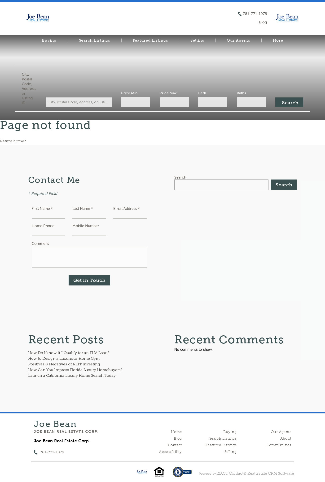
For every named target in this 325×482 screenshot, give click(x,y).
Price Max (168, 93)
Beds (202, 93)
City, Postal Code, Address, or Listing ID (29, 88)
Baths (241, 93)
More (278, 40)
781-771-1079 (255, 14)
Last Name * (82, 208)
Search (180, 177)
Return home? (13, 141)
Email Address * (126, 208)
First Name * (42, 208)
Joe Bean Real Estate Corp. (66, 431)
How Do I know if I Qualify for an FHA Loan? (68, 353)
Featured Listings (150, 40)
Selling (197, 40)
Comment (40, 243)
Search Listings (94, 40)
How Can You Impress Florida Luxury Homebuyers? (75, 370)
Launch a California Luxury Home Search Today (72, 375)
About (285, 438)
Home (176, 432)
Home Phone (43, 225)
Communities (279, 445)
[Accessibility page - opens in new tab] (182, 474)
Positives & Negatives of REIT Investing (64, 364)
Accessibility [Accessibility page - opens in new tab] (170, 452)
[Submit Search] (289, 102)
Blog (178, 438)
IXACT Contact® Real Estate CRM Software (255, 473)
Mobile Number (85, 225)
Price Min (129, 93)
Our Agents (238, 40)
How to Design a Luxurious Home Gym (64, 358)
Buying (49, 40)
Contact (175, 445)
